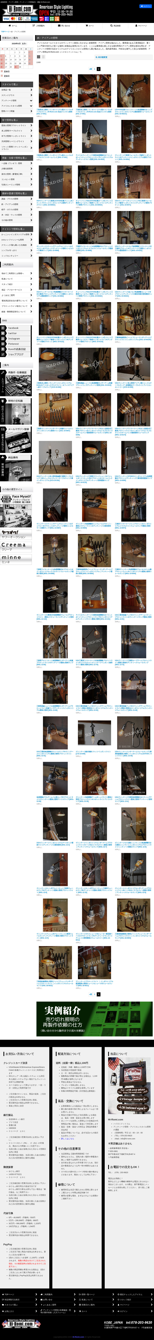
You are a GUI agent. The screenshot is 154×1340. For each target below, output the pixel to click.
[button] (38, 25)
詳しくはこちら (67, 1139)
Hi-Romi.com (78, 1337)
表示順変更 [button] (101, 57)
